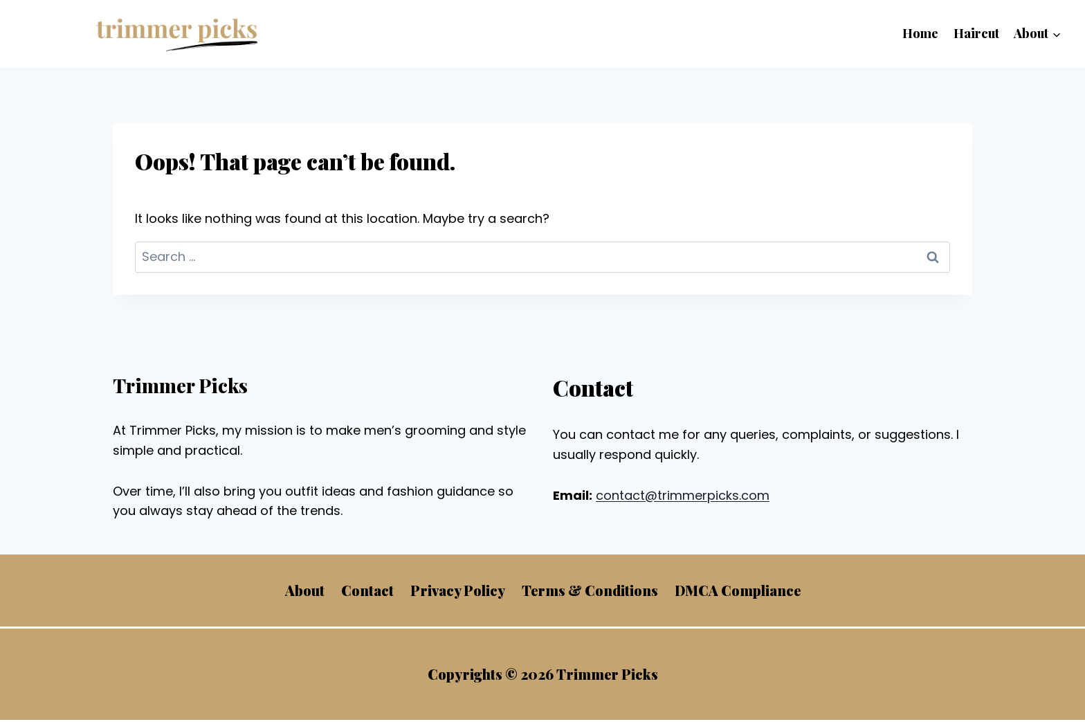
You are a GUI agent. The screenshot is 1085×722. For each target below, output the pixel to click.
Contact (367, 590)
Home (920, 33)
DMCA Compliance (738, 590)
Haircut (976, 33)
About (305, 590)
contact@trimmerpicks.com (682, 495)
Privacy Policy (457, 590)
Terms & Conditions (590, 590)
